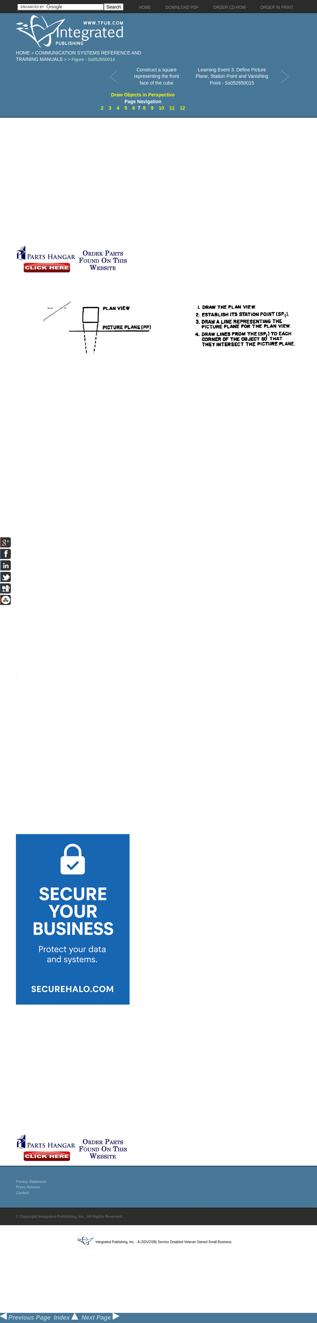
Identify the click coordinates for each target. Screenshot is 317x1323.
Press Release (28, 1187)
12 (182, 108)
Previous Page (25, 1317)
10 (161, 108)
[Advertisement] (72, 181)
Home (23, 52)
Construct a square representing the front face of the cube (156, 76)
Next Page (100, 1317)
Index (66, 1317)
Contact (22, 1193)
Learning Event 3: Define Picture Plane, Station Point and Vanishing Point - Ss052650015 (232, 76)
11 (172, 108)
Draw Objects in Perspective (143, 94)
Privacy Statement (31, 1182)
